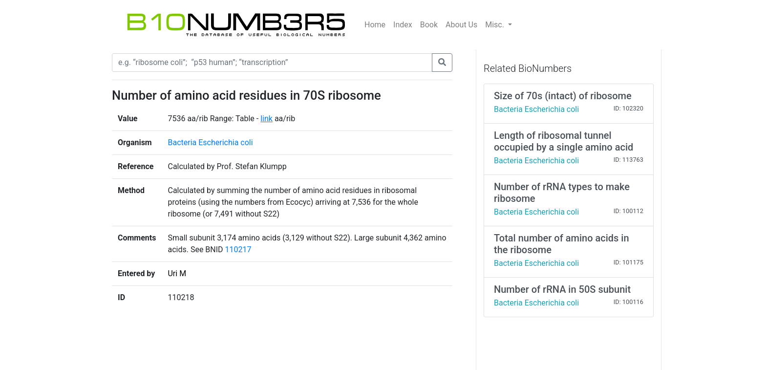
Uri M (177, 273)
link (266, 118)
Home (374, 24)
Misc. (495, 24)
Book (429, 24)
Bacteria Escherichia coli (210, 142)
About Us (461, 24)
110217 (238, 249)
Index (402, 24)
